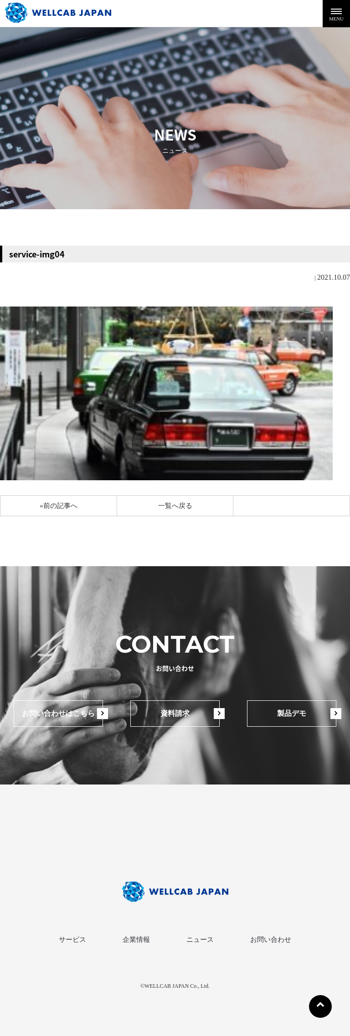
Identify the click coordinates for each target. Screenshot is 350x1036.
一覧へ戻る (175, 505)
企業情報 (136, 939)
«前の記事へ (58, 505)
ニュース (200, 939)
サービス (72, 939)
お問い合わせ (270, 939)
